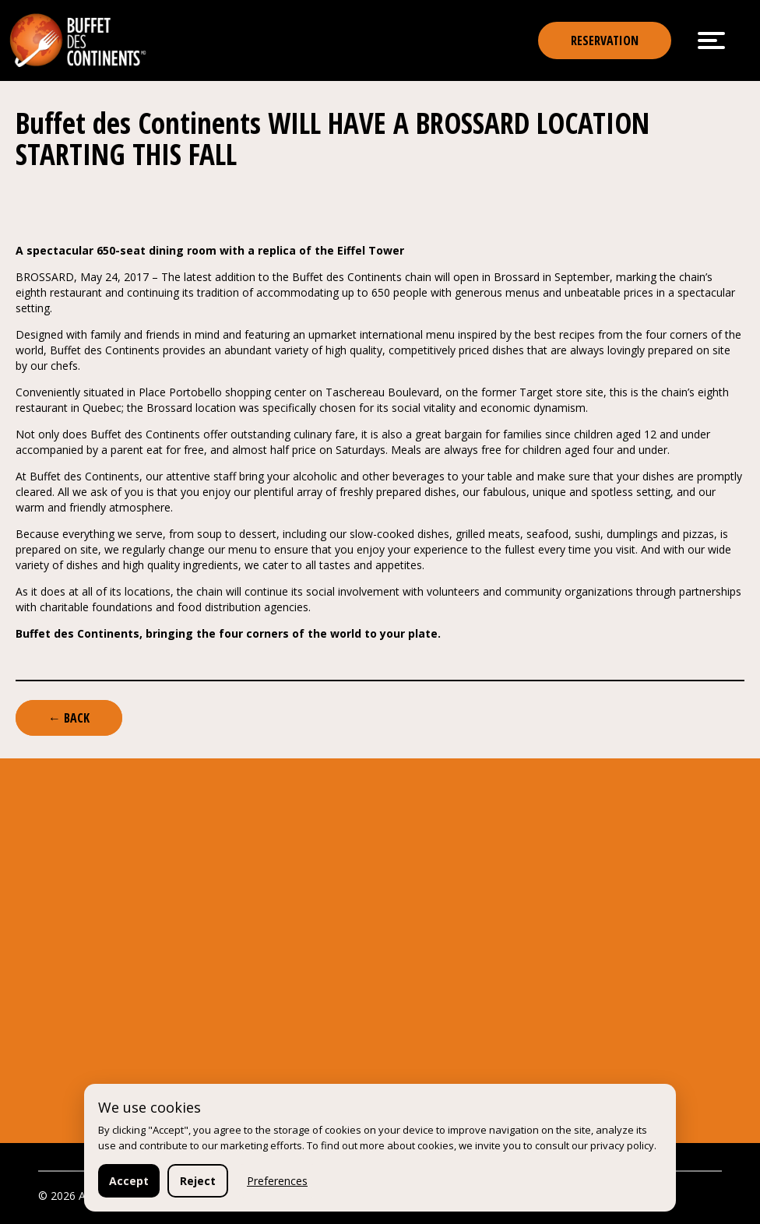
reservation (605, 40)
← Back (69, 717)
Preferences (277, 1180)
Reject (198, 1180)
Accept (129, 1180)
